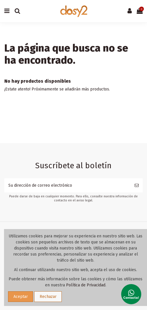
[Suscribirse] (137, 185)
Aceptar (20, 296)
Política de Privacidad (85, 285)
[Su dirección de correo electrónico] (67, 185)
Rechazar (48, 296)
